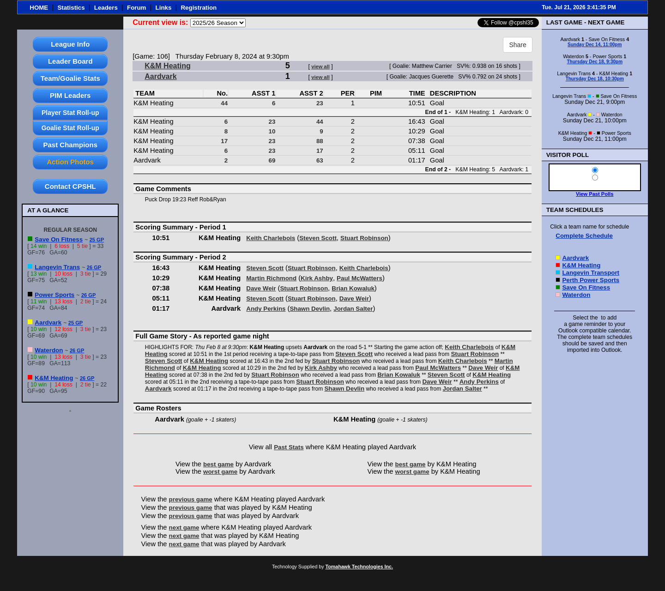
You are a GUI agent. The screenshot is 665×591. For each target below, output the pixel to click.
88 (319, 141)
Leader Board (70, 61)
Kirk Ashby (317, 278)
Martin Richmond (271, 278)
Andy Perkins (265, 308)
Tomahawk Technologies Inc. (359, 566)
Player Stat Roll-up (70, 112)
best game (218, 464)
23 (319, 103)
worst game (220, 471)
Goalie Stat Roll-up (70, 128)
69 (272, 160)
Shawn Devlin (310, 308)
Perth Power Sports (590, 280)
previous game (190, 499)
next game (184, 527)
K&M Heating (54, 377)
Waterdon (49, 350)
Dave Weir (261, 288)
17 (224, 141)
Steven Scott (318, 238)
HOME (39, 7)
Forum (136, 7)
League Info (70, 44)
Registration (199, 7)
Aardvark (48, 322)
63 (319, 160)
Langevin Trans (57, 267)
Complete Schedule (584, 235)
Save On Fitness (59, 239)
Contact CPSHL (70, 186)
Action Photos (70, 162)
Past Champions (70, 145)
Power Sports (54, 294)
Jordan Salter (353, 308)
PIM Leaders (70, 95)
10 (272, 131)
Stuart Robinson (364, 238)
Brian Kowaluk (353, 288)
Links (164, 7)
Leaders (106, 7)
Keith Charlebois (270, 238)
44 (224, 103)
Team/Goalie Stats (70, 78)
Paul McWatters (359, 278)
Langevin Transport (590, 272)
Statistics (71, 7)
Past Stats (288, 447)
